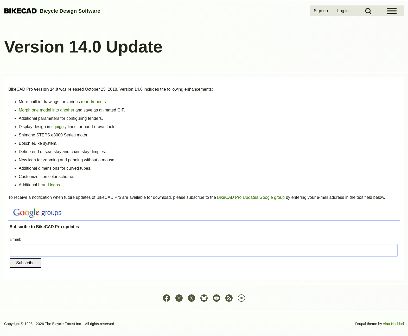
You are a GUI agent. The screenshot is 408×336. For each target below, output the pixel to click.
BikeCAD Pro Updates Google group (251, 197)
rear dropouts (93, 102)
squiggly (59, 126)
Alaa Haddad (393, 324)
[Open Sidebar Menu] (392, 10)
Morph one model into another (46, 110)
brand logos (49, 185)
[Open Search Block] (368, 10)
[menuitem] (321, 10)
